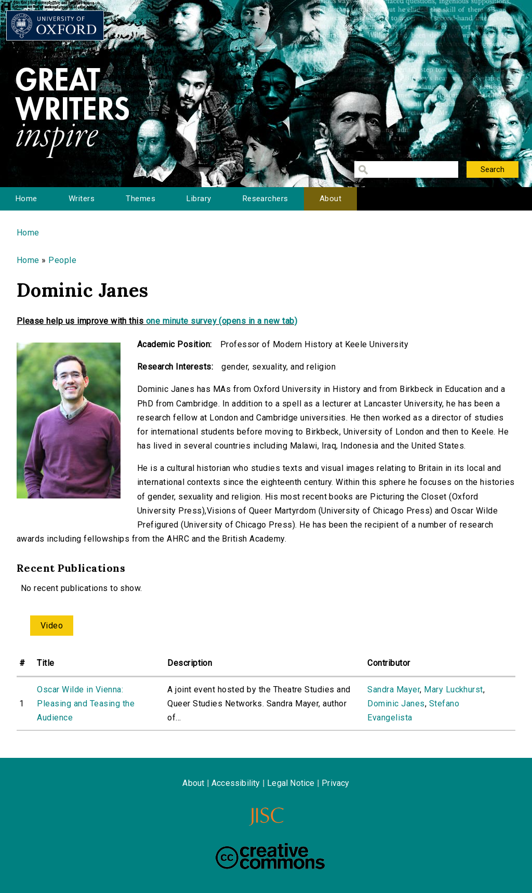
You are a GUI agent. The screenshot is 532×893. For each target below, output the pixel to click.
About (330, 198)
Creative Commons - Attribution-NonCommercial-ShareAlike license (270, 856)
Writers (82, 198)
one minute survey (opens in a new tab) (221, 321)
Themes (140, 198)
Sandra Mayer (393, 689)
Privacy (335, 783)
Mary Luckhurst (453, 689)
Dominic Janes (395, 703)
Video (52, 626)
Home (26, 198)
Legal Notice (290, 783)
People (62, 260)
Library (199, 198)
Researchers (265, 198)
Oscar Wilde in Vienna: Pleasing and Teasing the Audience (86, 704)
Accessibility (235, 783)
